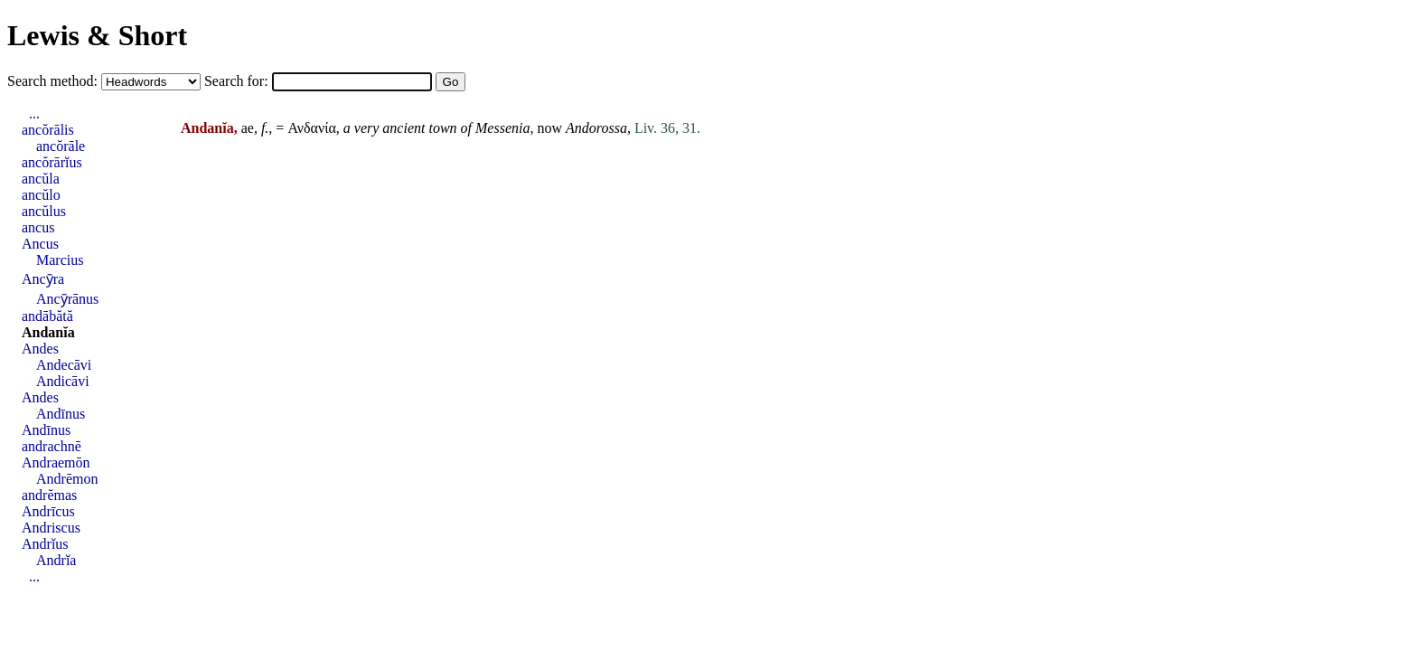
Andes (40, 348)
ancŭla (41, 178)
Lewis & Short (97, 35)
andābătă (47, 316)
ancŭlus (44, 211)
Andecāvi (63, 365)
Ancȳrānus (67, 299)
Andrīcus (48, 511)
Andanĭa (48, 332)
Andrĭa (56, 560)
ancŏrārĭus (52, 162)
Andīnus (60, 413)
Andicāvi (62, 381)
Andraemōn (56, 462)
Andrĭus (45, 544)
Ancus (40, 243)
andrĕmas (49, 495)
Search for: (238, 81)
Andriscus (51, 527)
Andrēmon (67, 478)
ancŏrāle (60, 146)
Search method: (54, 81)
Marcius (59, 260)
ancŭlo (41, 195)
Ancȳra (43, 279)
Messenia (502, 128)
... (34, 113)
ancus (38, 227)
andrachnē (51, 446)
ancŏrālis (48, 129)
